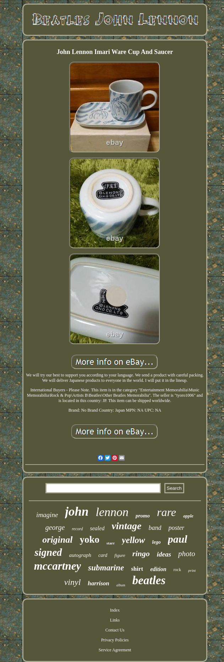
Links (115, 620)
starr (110, 543)
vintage (126, 525)
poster (176, 527)
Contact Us (115, 630)
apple (188, 516)
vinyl (72, 582)
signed (48, 552)
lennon (112, 512)
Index (115, 610)
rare (166, 512)
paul (177, 539)
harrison (98, 583)
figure (119, 555)
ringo (141, 553)
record (77, 528)
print (192, 570)
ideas (164, 554)
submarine (106, 567)
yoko (90, 539)
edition (158, 569)
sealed (97, 528)
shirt (137, 568)
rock (177, 569)
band (154, 527)
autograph (80, 555)
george (55, 527)
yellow (133, 540)
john (76, 512)
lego (156, 542)
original (57, 540)
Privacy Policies (115, 639)
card (102, 555)
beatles (148, 580)
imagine (47, 515)
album (120, 585)
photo (186, 553)
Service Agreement (115, 649)
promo (143, 516)
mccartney (57, 566)
